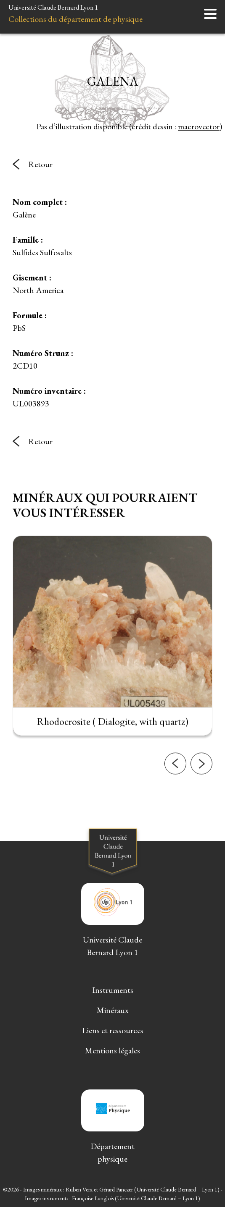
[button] (175, 769)
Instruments (112, 989)
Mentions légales (112, 1050)
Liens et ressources (112, 1030)
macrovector (199, 126)
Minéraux (113, 1010)
